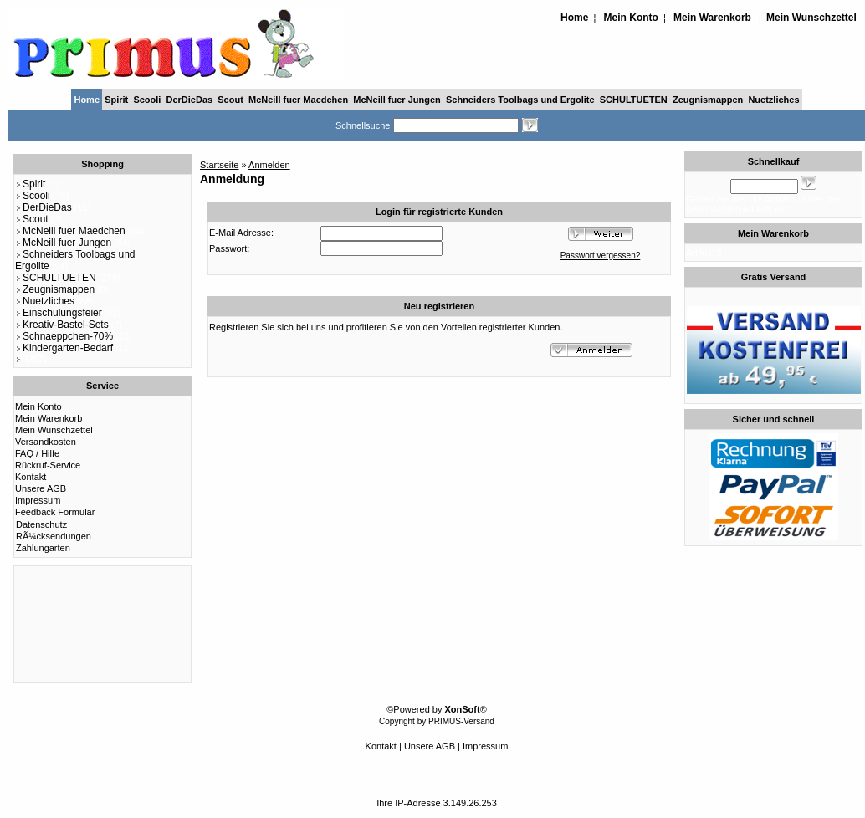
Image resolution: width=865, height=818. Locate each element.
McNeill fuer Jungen (397, 100)
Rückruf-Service (47, 465)
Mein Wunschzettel (811, 17)
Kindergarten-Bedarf (64, 348)
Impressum (37, 500)
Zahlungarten (43, 548)
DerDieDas (189, 100)
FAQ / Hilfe (37, 453)
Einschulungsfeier (58, 313)
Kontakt (30, 477)
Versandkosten (45, 442)
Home (574, 17)
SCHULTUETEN (634, 100)
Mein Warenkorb (712, 17)
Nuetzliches (773, 100)
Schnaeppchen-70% (64, 336)
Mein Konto (631, 17)
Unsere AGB (40, 488)
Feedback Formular (55, 512)
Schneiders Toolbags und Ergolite (520, 100)
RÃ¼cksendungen (53, 536)
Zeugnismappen (708, 100)
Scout (230, 100)
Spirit (116, 100)
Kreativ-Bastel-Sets (62, 324)
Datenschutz (41, 524)
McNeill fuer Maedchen (298, 100)
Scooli (147, 100)
